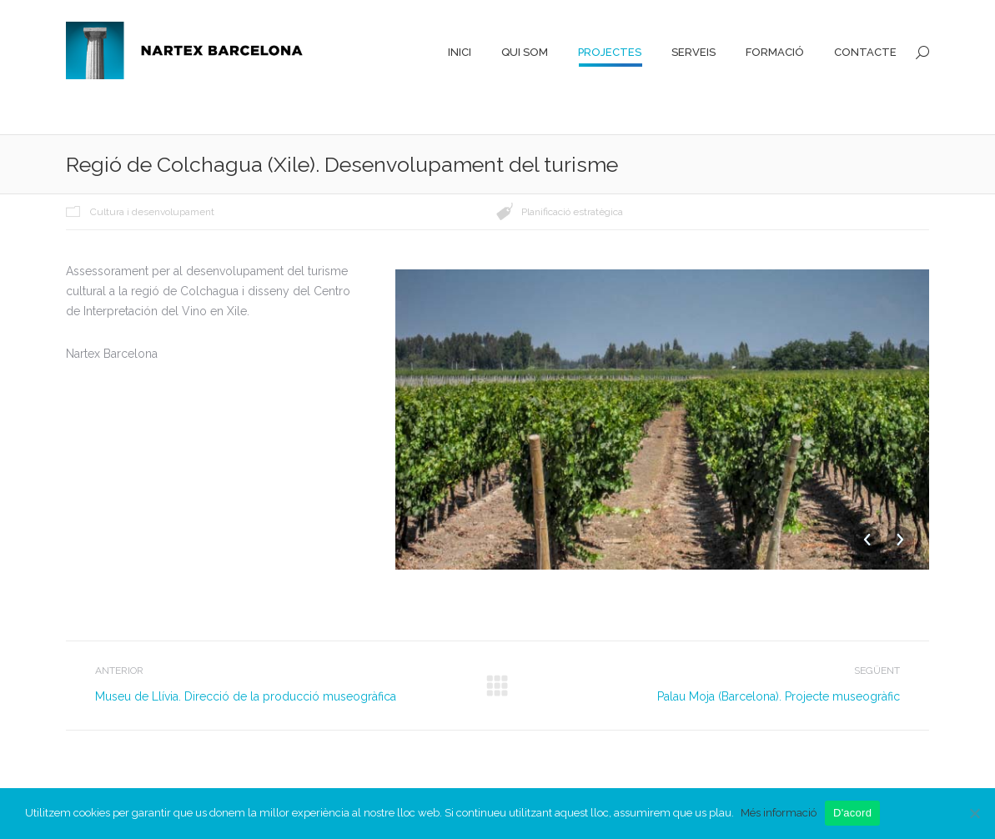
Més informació (779, 812)
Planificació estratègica (572, 212)
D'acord (852, 812)
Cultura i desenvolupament (152, 212)
